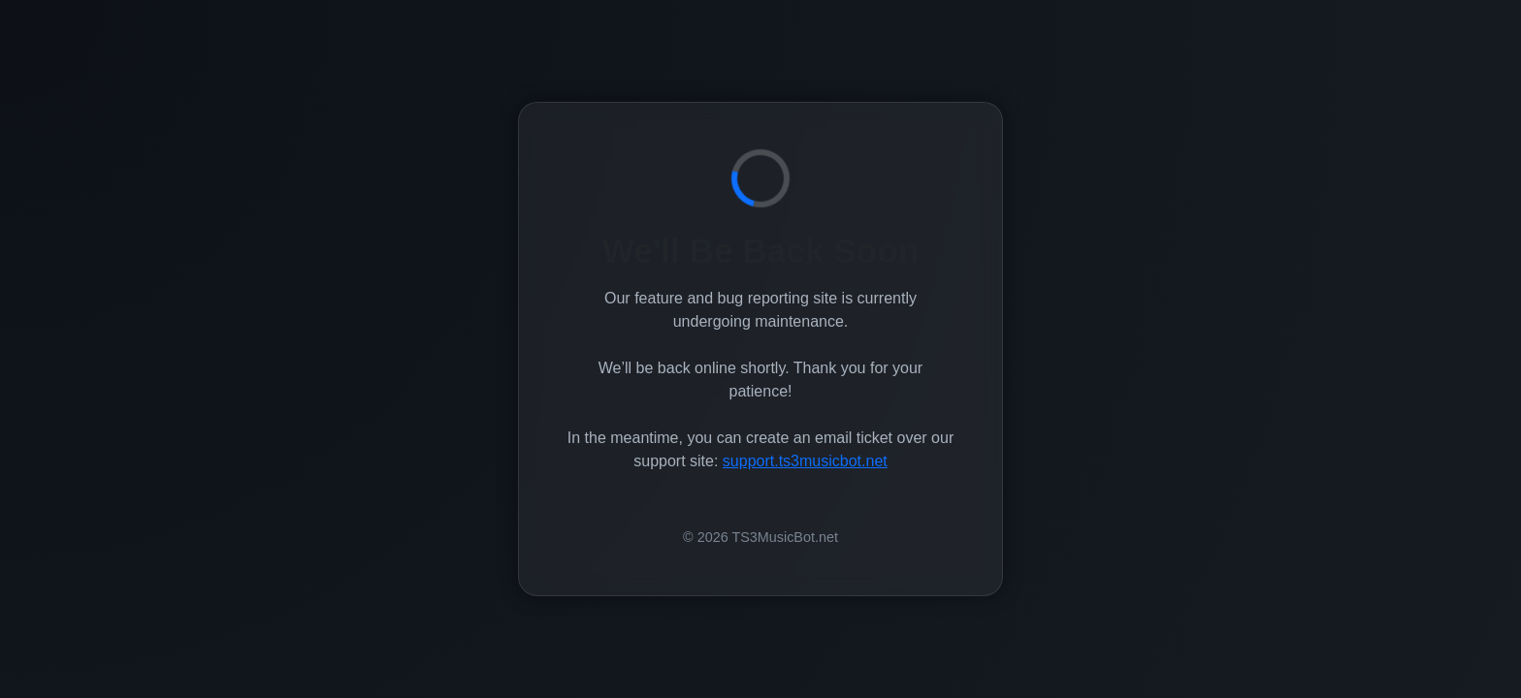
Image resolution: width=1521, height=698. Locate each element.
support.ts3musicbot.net (805, 461)
